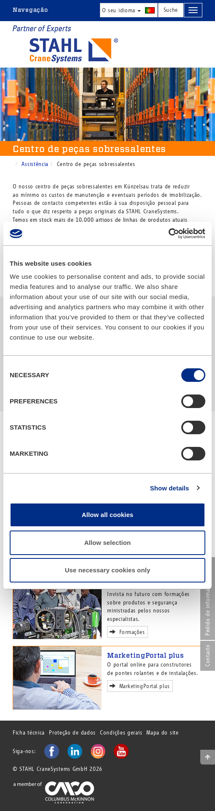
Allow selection (107, 542)
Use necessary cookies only (107, 570)
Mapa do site (162, 732)
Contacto (207, 655)
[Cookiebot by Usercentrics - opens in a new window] (168, 233)
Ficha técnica (29, 732)
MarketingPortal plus (145, 655)
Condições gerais (121, 732)
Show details (169, 488)
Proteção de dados (72, 732)
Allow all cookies (108, 514)
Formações (129, 631)
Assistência (35, 164)
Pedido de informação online (207, 599)
